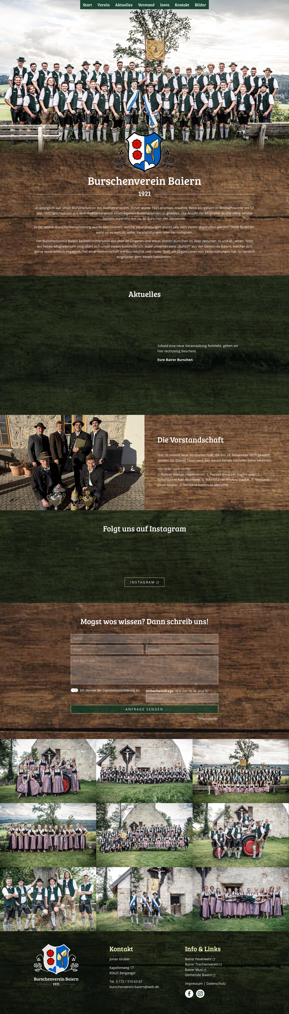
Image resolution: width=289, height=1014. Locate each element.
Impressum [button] (194, 983)
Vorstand (146, 4)
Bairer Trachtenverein (203, 964)
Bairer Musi (195, 969)
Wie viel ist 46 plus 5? (177, 691)
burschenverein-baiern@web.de (134, 987)
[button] (48, 771)
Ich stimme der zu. (110, 690)
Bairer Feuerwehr (200, 959)
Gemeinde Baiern (200, 975)
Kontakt (182, 4)
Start (87, 4)
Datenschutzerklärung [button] (119, 690)
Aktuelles (124, 4)
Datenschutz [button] (216, 983)
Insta (164, 4)
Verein (104, 4)
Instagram (144, 582)
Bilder (200, 4)
